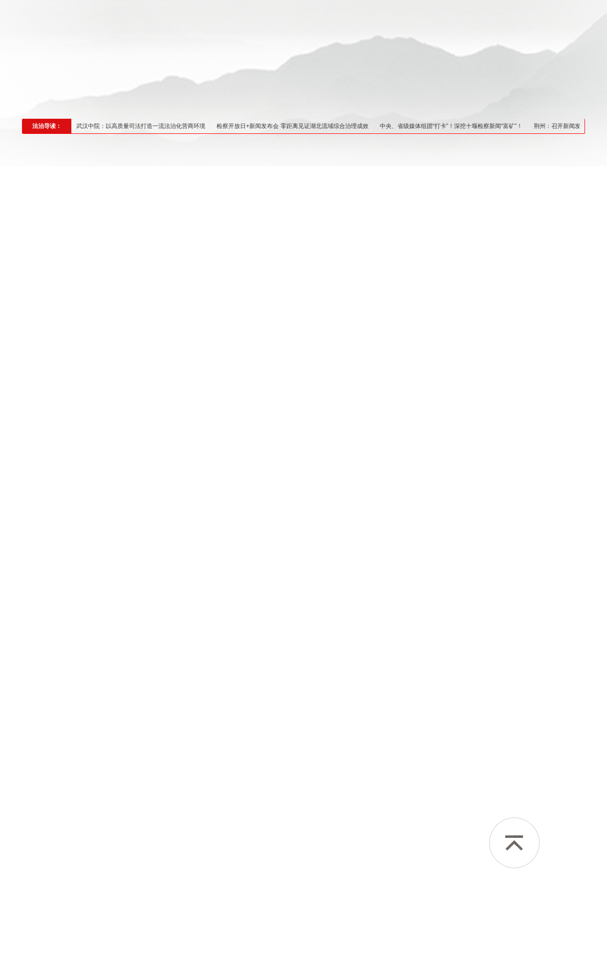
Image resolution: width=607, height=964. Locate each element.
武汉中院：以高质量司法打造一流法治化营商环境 (150, 126)
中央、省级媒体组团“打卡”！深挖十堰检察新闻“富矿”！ (461, 126)
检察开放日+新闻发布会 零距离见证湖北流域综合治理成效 (302, 126)
